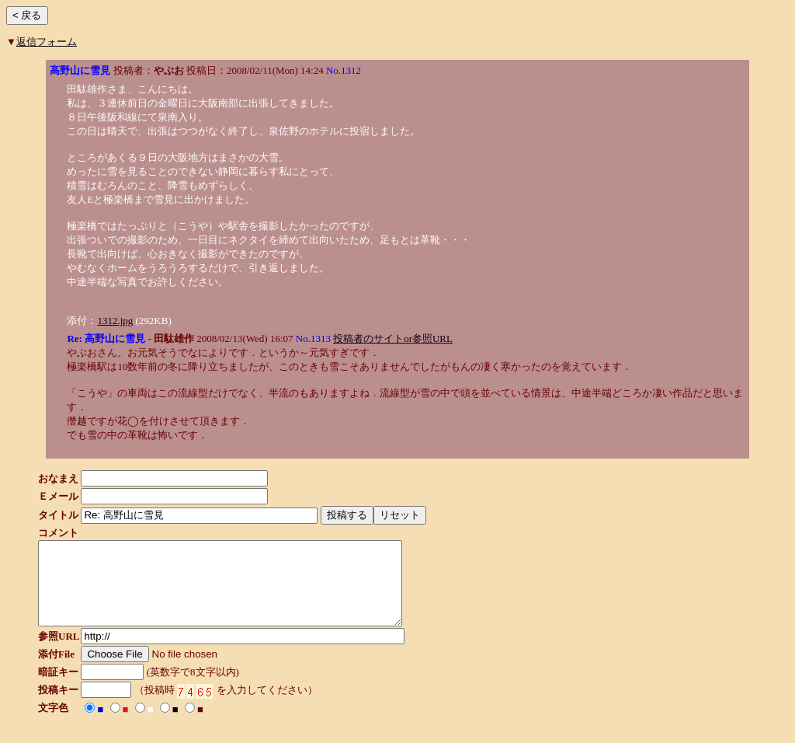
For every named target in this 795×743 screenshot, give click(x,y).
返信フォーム (46, 41)
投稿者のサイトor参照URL (393, 338)
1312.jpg (115, 320)
